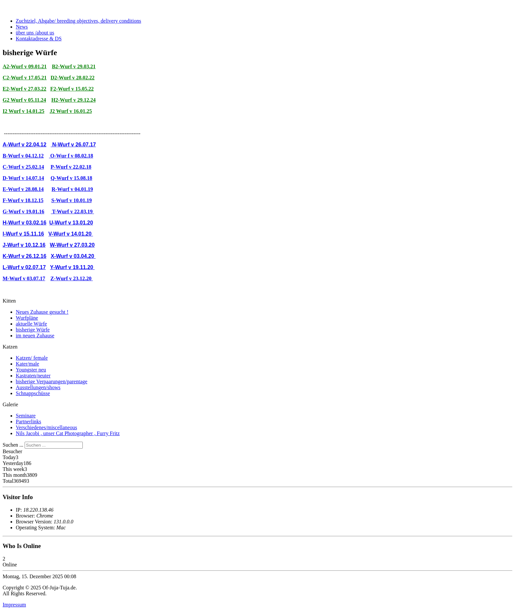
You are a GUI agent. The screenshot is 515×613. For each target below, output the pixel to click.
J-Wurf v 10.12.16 (24, 245)
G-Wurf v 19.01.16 (23, 211)
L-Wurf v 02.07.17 (24, 267)
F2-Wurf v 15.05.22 (72, 89)
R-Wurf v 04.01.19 (72, 189)
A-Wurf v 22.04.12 (24, 144)
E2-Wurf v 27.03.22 (24, 89)
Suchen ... (13, 445)
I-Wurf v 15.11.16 (23, 234)
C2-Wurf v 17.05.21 (25, 77)
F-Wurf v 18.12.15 (23, 200)
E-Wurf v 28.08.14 (23, 189)
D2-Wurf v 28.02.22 (73, 77)
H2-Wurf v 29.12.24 (73, 100)
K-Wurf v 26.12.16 (24, 256)
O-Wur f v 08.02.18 (71, 156)
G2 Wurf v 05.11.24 (24, 100)
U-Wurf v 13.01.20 (71, 222)
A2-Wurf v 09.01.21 (25, 66)
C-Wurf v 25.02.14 (23, 167)
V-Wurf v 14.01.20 (70, 234)
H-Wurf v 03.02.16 (24, 222)
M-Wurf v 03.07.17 (24, 278)
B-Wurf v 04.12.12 (23, 156)
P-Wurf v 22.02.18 (71, 167)
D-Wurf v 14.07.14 (23, 178)
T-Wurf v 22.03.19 (72, 211)
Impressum (14, 604)
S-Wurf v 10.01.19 (71, 200)
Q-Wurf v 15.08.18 (71, 178)
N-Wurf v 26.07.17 (73, 144)
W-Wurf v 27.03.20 (72, 245)
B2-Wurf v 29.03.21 (74, 66)
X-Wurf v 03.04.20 (73, 256)
